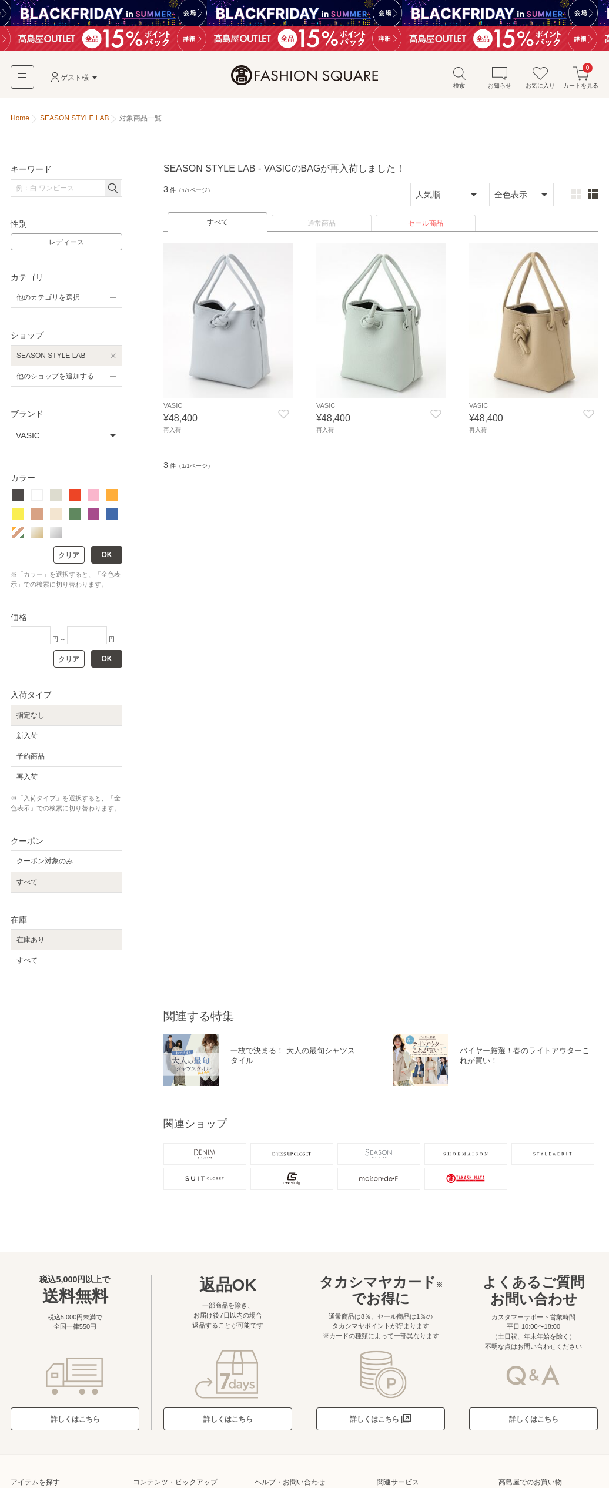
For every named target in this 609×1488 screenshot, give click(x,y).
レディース (66, 246)
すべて (217, 226)
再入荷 (27, 781)
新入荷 (27, 739)
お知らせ (499, 81)
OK (107, 559)
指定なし (30, 719)
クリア (68, 559)
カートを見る (580, 81)
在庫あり (30, 944)
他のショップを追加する (55, 380)
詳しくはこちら (75, 1428)
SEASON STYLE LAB (50, 359)
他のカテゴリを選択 (48, 301)
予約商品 (30, 760)
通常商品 (321, 227)
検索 (459, 81)
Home (20, 122)
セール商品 (425, 227)
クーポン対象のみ (44, 865)
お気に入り (540, 81)
